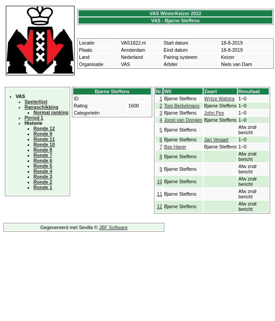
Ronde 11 (44, 139)
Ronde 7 (42, 155)
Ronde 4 (42, 171)
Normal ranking (50, 112)
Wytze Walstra (219, 98)
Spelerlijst (36, 101)
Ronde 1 (42, 187)
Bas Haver (175, 146)
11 (159, 194)
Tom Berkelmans (181, 105)
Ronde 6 (42, 160)
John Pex (214, 112)
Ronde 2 (42, 182)
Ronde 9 (42, 133)
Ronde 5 (42, 166)
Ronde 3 (42, 176)
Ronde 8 (42, 149)
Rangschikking (41, 107)
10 (159, 181)
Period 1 (34, 117)
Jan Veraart (216, 139)
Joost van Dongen (183, 120)
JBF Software (113, 227)
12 (159, 206)
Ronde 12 (44, 128)
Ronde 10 (44, 144)
